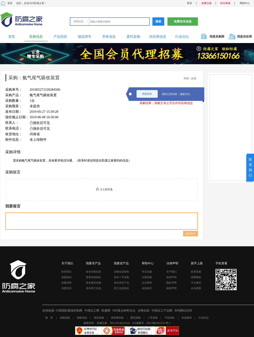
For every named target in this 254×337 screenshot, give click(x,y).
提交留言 (190, 233)
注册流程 (147, 277)
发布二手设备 (121, 277)
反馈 (193, 78)
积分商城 (225, 3)
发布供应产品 (121, 282)
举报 (186, 78)
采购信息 (36, 36)
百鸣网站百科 (183, 310)
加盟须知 (66, 277)
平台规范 (196, 282)
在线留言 (147, 288)
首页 (9, 3)
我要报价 (147, 93)
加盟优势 (66, 282)
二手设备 (153, 317)
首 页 (49, 317)
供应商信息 (157, 36)
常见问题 (147, 271)
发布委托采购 (93, 282)
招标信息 (82, 317)
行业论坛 (182, 36)
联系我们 (66, 271)
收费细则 (196, 277)
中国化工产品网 (162, 310)
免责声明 (171, 277)
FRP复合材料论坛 (123, 310)
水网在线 (143, 310)
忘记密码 (147, 282)
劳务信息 (109, 36)
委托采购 (133, 36)
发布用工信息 (93, 288)
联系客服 (196, 271)
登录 (189, 3)
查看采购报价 (93, 277)
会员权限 (196, 288)
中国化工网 (91, 310)
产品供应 (60, 36)
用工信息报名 (121, 288)
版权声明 (171, 288)
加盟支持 (66, 288)
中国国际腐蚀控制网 (69, 310)
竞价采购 (99, 317)
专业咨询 (186, 317)
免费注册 (206, 3)
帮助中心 (245, 3)
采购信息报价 (121, 271)
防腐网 (105, 310)
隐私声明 (171, 282)
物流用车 (84, 36)
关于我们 (171, 271)
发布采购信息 (93, 271)
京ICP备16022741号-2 (158, 323)
